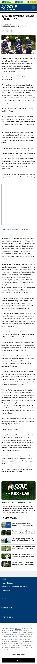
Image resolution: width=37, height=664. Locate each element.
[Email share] (11, 31)
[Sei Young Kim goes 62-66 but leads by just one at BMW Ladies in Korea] (6, 556)
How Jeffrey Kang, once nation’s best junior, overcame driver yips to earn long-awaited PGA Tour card (23, 548)
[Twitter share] (7, 31)
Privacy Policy (11, 632)
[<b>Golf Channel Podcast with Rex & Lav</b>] (18, 490)
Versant (18, 628)
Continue (18, 660)
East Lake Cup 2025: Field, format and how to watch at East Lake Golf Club (22, 524)
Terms (11, 630)
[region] (18, 643)
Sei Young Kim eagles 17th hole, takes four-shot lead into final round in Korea (23, 540)
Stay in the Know (7, 583)
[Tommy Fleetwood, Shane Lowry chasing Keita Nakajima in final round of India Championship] (6, 532)
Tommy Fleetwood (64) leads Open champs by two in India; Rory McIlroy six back (22, 563)
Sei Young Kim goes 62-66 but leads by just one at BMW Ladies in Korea (23, 556)
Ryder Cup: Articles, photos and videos (14, 230)
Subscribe (6, 590)
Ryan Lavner (7, 24)
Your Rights (15, 636)
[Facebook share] (3, 31)
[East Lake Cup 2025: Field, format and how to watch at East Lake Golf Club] (6, 525)
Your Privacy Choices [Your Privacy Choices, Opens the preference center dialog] (18, 655)
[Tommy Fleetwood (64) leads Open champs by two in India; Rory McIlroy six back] (6, 564)
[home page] (9, 7)
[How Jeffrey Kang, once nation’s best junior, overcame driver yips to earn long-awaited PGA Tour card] (6, 548)
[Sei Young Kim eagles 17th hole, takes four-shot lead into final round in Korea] (6, 540)
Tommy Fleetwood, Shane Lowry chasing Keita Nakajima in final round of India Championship (23, 532)
